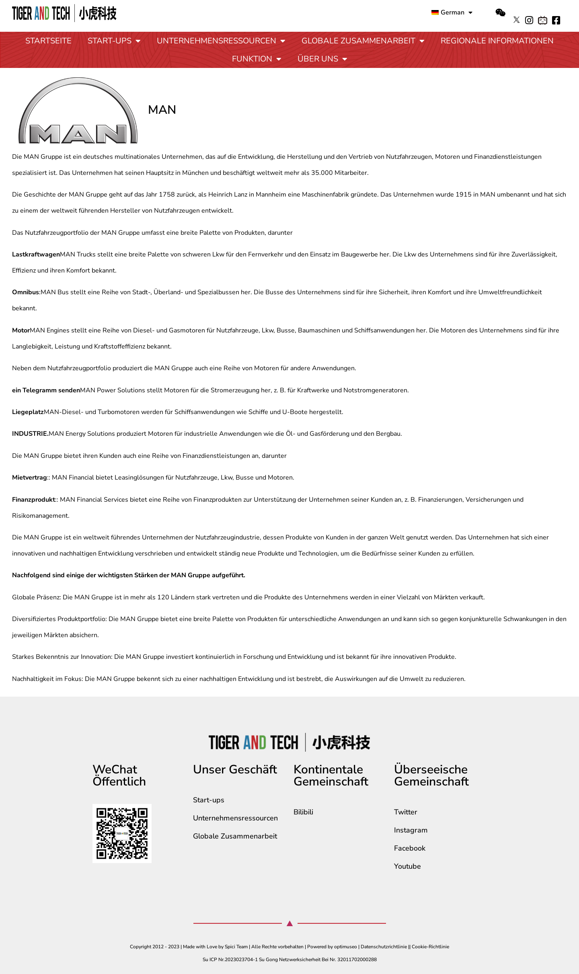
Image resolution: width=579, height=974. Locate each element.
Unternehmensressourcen (221, 41)
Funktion (256, 59)
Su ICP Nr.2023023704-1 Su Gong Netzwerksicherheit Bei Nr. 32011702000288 (290, 959)
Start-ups (114, 41)
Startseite (48, 40)
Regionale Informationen (497, 40)
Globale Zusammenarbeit (363, 41)
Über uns (322, 59)
